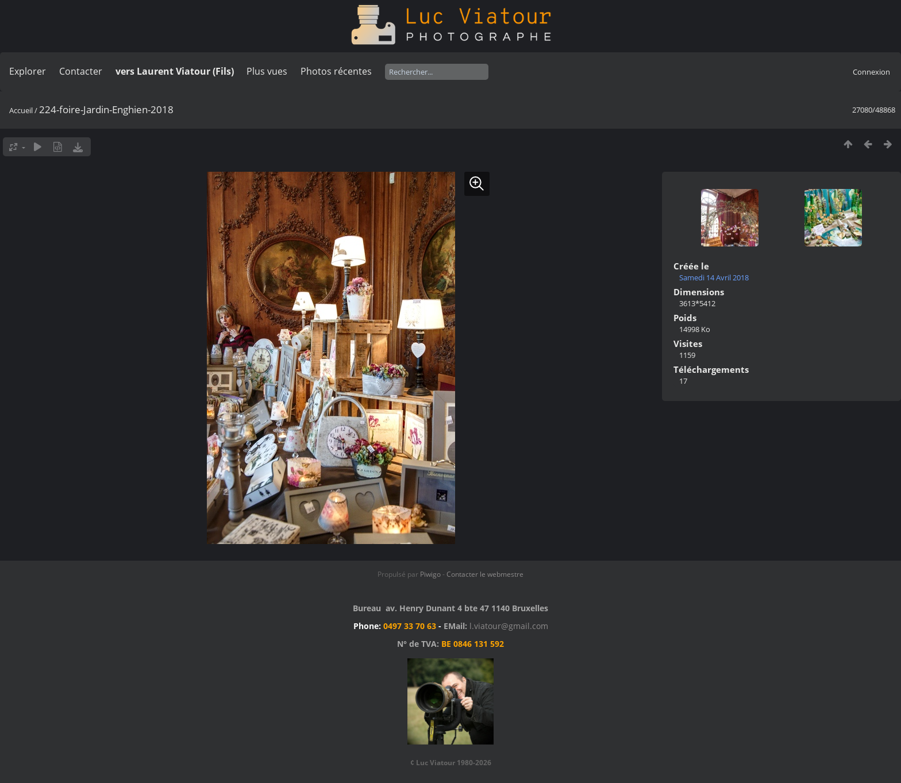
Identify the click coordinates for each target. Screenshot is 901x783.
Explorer (27, 71)
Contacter (80, 71)
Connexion (871, 72)
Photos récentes (336, 71)
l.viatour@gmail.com (508, 625)
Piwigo (430, 574)
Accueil (21, 110)
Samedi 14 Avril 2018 (714, 277)
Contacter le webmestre (484, 574)
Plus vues (267, 71)
